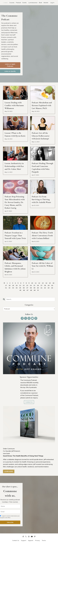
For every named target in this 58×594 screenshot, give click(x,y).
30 (5, 337)
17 (9, 334)
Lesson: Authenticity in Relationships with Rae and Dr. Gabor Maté (15, 184)
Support (23, 590)
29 (53, 334)
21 (23, 334)
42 (49, 337)
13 (45, 332)
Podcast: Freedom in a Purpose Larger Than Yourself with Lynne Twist (15, 271)
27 (46, 334)
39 (38, 337)
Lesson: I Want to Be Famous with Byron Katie (15, 146)
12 (41, 332)
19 (16, 334)
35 (23, 337)
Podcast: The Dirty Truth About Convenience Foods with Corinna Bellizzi (41, 273)
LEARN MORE (8, 521)
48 (33, 339)
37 (31, 337)
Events (24, 2)
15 (52, 332)
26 (42, 334)
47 (29, 339)
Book (40, 2)
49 (37, 339)
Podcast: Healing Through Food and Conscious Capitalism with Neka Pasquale (41, 186)
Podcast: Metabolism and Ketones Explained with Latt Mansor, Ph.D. (42, 112)
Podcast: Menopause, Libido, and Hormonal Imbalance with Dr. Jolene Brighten (15, 313)
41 (46, 337)
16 (5, 334)
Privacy (37, 590)
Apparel (30, 590)
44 (18, 339)
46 (25, 339)
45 (22, 339)
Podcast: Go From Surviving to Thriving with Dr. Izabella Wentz (41, 224)
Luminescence (32, 2)
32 (12, 337)
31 (9, 337)
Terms (44, 590)
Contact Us (29, 451)
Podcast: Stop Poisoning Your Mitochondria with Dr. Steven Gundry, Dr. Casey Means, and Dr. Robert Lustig (14, 229)
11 (38, 332)
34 (20, 337)
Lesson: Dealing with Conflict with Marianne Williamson (15, 112)
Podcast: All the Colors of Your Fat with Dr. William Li (42, 309)
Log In (52, 2)
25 (38, 334)
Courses (12, 2)
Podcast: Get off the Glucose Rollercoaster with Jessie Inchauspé (42, 148)
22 (27, 334)
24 (34, 334)
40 (42, 337)
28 (49, 334)
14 (49, 332)
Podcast (18, 2)
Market (46, 2)
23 (31, 334)
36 (27, 337)
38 (34, 337)
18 (12, 334)
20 (20, 334)
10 (34, 332)
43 (53, 337)
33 (16, 337)
